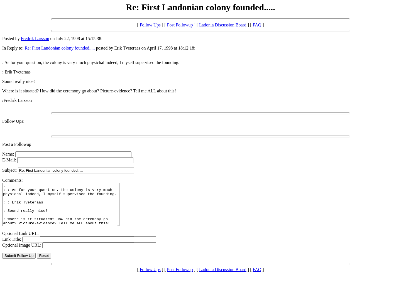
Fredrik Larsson (35, 38)
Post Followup (180, 25)
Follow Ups (150, 25)
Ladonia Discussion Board (222, 25)
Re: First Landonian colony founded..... (60, 48)
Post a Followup (16, 144)
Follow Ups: (13, 121)
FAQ (257, 25)
